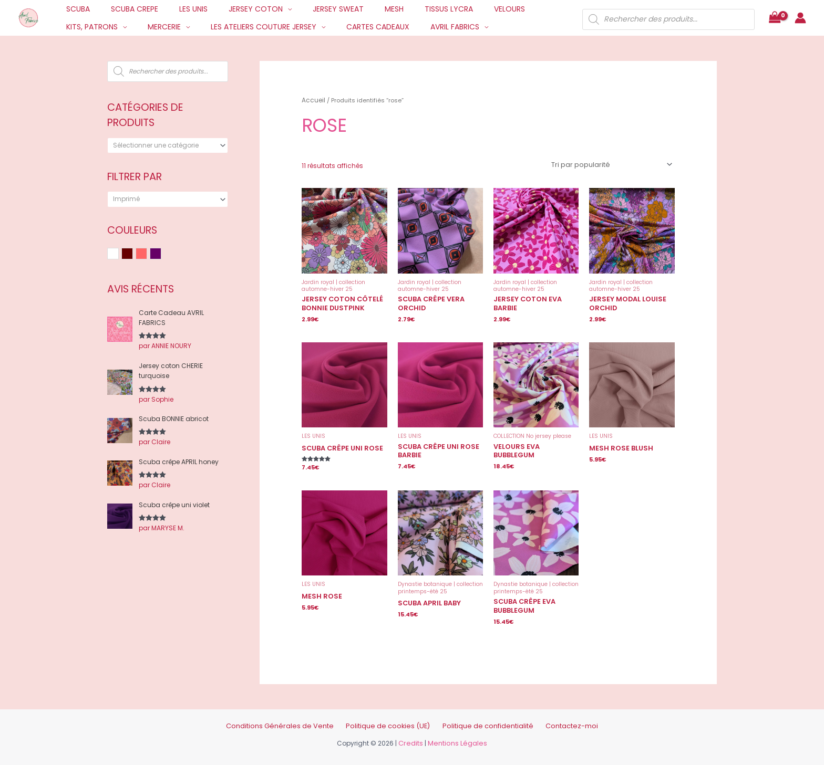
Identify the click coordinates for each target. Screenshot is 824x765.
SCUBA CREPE (125, 9)
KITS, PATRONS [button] (518, 9)
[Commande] (613, 163)
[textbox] (164, 145)
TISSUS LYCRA (408, 9)
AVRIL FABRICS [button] (351, 27)
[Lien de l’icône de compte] (800, 18)
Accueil (312, 100)
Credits (413, 734)
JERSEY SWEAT (309, 9)
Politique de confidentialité (478, 718)
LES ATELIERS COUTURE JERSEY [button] (172, 27)
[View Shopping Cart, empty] (774, 18)
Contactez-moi (552, 718)
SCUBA (75, 9)
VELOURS (462, 9)
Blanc (118, 254)
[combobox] (167, 145)
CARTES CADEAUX (280, 27)
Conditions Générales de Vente (296, 718)
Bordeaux (132, 254)
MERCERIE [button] (79, 27)
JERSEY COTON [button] (234, 9)
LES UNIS (177, 9)
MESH (359, 9)
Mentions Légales (457, 734)
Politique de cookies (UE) (391, 718)
